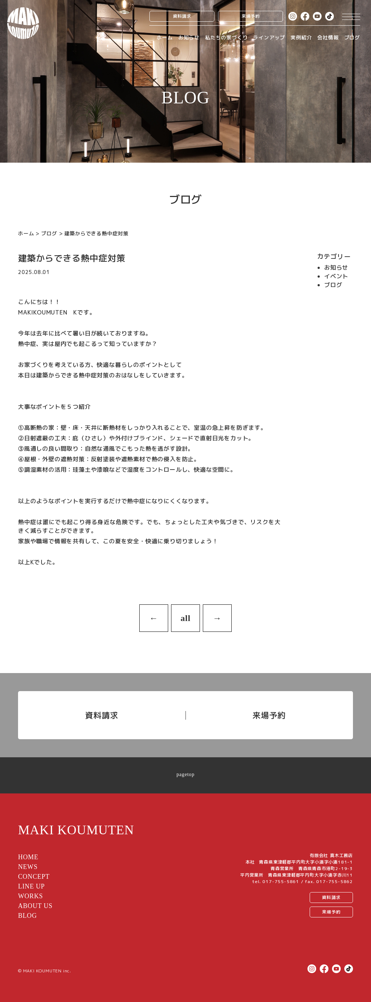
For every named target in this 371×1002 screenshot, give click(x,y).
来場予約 (250, 16)
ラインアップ (269, 37)
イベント (336, 276)
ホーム (165, 37)
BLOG (27, 915)
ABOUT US (35, 905)
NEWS (28, 866)
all (185, 618)
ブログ (352, 37)
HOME (28, 857)
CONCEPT (34, 876)
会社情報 (328, 37)
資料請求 (182, 16)
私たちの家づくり (226, 37)
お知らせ (189, 37)
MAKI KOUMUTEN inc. (47, 971)
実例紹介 (301, 37)
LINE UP (31, 886)
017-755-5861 (280, 881)
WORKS (30, 896)
